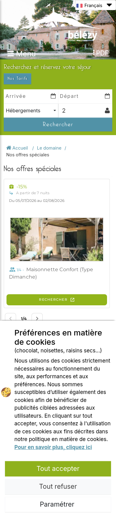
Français (94, 5)
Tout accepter (58, 468)
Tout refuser (58, 486)
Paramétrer (58, 504)
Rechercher (58, 124)
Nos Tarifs (17, 78)
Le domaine (49, 148)
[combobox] (31, 111)
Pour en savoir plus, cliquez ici (53, 447)
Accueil (17, 148)
